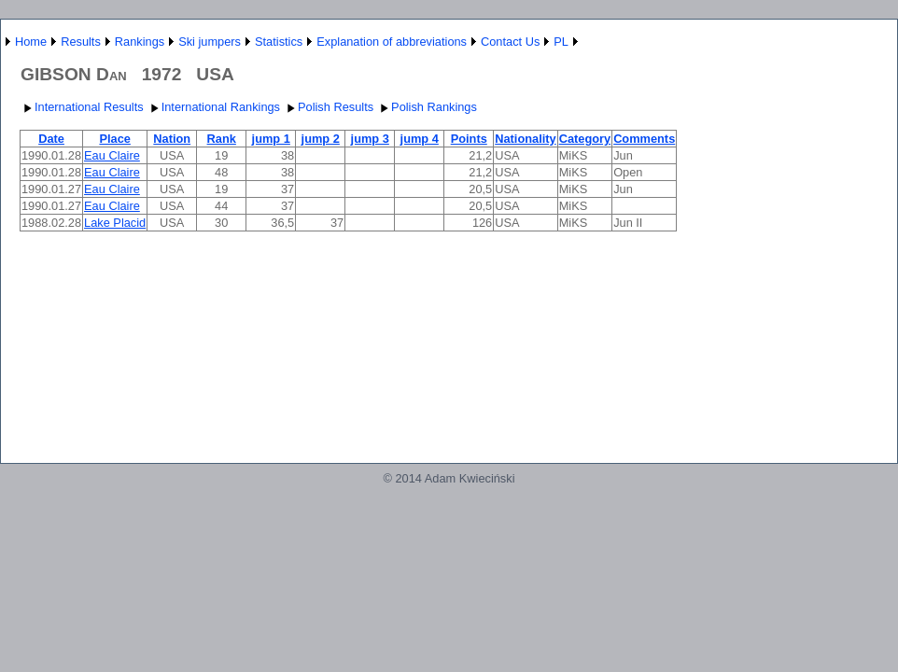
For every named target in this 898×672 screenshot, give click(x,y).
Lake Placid (115, 223)
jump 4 (419, 139)
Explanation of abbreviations (391, 42)
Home (31, 42)
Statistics (278, 42)
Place (114, 139)
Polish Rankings (426, 107)
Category (584, 139)
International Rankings (213, 107)
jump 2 (321, 139)
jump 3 (370, 139)
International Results (82, 107)
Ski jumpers (209, 42)
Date (51, 139)
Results (81, 42)
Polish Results (328, 107)
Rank (221, 139)
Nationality (525, 139)
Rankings (139, 42)
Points (469, 139)
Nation (171, 139)
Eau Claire (112, 155)
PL (561, 42)
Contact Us (510, 42)
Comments (644, 139)
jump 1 (271, 139)
